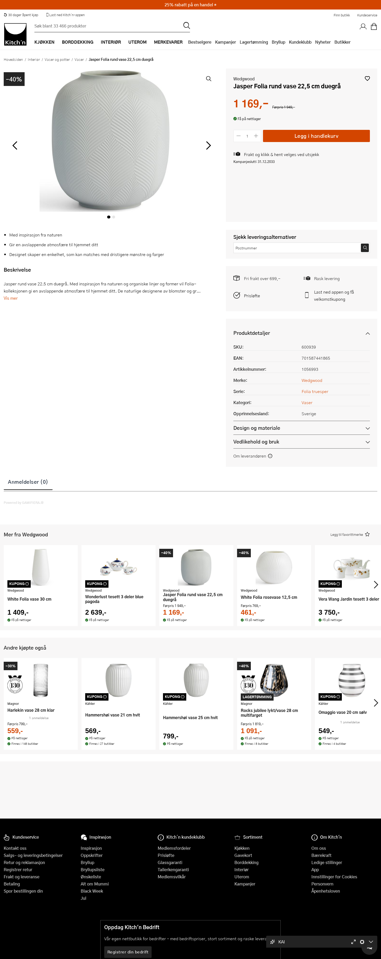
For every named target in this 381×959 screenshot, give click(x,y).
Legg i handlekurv (316, 136)
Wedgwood (244, 79)
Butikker (342, 42)
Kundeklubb (300, 42)
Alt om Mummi (95, 884)
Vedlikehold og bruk (256, 441)
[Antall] (247, 135)
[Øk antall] (256, 135)
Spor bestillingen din (23, 891)
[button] (367, 78)
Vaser (79, 59)
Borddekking (246, 862)
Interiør (34, 59)
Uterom (241, 877)
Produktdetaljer (251, 333)
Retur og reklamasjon (24, 862)
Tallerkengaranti (173, 869)
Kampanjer (225, 42)
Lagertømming (254, 42)
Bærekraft (321, 855)
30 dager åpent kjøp (21, 14)
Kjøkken (242, 848)
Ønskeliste (91, 877)
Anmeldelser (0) (28, 481)
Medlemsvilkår (172, 877)
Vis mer (11, 298)
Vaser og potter (57, 59)
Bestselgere (199, 42)
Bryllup (278, 42)
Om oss (318, 848)
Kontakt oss (15, 848)
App (315, 869)
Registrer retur (18, 869)
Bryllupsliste (93, 869)
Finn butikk (342, 15)
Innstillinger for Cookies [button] (334, 877)
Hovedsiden (13, 59)
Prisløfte (252, 296)
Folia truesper (315, 391)
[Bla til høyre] (208, 145)
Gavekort (243, 855)
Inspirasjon (91, 848)
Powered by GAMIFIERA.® (24, 502)
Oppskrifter (92, 855)
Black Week (92, 891)
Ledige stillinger (326, 862)
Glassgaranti (170, 862)
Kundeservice (367, 15)
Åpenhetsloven (325, 891)
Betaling (12, 884)
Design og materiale (256, 428)
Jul (83, 898)
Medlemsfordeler (174, 848)
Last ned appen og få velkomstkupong (334, 295)
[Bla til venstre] (15, 145)
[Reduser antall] (238, 135)
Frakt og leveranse (21, 877)
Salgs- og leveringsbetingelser (33, 855)
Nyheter (323, 42)
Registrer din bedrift (128, 952)
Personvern (322, 884)
